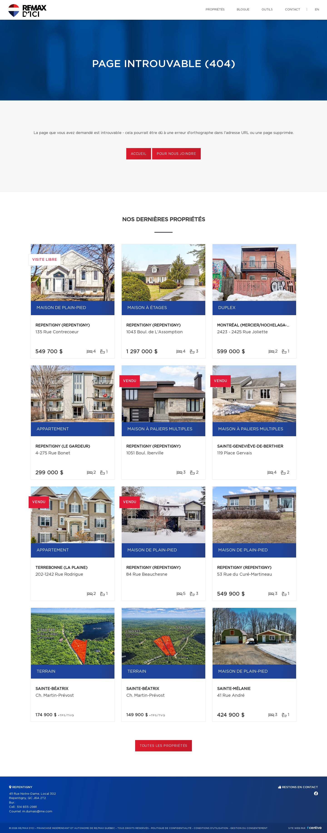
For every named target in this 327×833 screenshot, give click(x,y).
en (317, 9)
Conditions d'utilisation (211, 828)
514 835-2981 (27, 807)
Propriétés (215, 9)
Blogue (243, 9)
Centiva (314, 827)
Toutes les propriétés (164, 746)
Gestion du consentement (249, 828)
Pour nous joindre (176, 154)
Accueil (138, 154)
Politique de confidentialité (171, 828)
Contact (292, 9)
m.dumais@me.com (37, 811)
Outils (267, 9)
